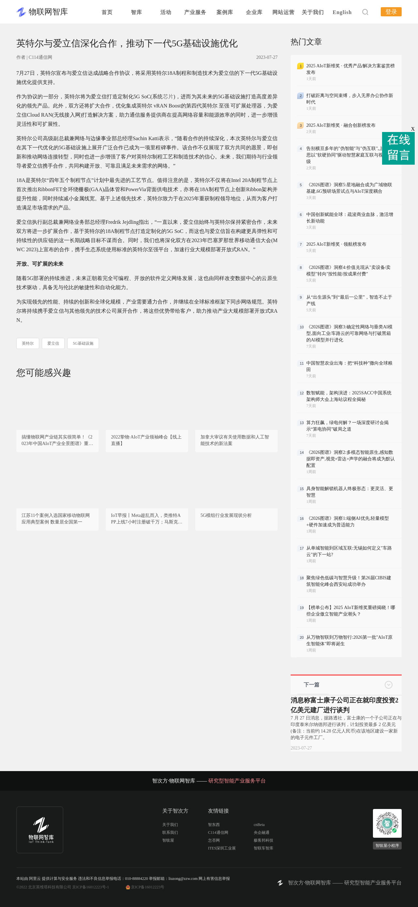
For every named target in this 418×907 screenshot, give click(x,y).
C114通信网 (218, 832)
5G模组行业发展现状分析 (226, 515)
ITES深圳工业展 (222, 848)
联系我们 (170, 832)
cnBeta (259, 824)
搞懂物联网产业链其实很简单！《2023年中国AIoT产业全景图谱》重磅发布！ (57, 441)
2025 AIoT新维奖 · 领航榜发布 (336, 244)
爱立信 (53, 343)
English (342, 12)
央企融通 (261, 832)
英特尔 (28, 343)
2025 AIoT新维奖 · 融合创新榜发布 (341, 125)
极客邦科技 (263, 840)
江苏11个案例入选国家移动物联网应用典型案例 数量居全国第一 (56, 518)
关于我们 (313, 12)
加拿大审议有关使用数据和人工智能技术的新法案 (235, 440)
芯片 (168, 96)
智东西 (214, 824)
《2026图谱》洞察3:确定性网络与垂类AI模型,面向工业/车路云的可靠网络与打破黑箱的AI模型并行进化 (349, 333)
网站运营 (283, 12)
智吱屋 (168, 840)
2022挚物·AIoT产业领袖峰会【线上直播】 (146, 440)
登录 (391, 11)
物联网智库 (48, 12)
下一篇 (311, 684)
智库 (136, 12)
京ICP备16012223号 (148, 887)
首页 (107, 12)
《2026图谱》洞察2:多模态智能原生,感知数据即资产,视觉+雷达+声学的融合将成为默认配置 (350, 459)
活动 (165, 12)
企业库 (254, 12)
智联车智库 (263, 848)
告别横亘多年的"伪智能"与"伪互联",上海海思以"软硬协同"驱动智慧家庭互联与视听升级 (349, 155)
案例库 (225, 12)
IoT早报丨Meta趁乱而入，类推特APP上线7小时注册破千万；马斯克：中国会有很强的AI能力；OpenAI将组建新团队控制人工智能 (147, 519)
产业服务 (195, 12)
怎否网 (214, 840)
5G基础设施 (83, 343)
